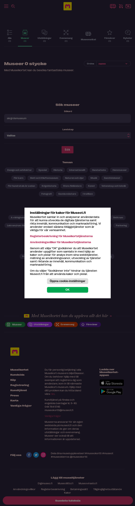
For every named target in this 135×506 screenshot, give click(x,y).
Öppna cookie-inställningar (67, 281)
